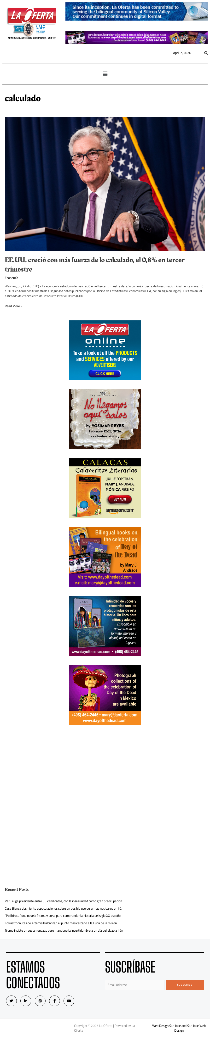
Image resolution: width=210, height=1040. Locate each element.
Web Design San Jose (166, 1026)
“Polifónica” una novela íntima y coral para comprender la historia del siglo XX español (63, 915)
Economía (11, 278)
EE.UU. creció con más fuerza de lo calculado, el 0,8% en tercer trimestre (95, 265)
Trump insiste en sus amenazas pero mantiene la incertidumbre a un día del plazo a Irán (64, 930)
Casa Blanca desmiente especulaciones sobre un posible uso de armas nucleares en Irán (64, 908)
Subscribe (185, 985)
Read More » (13, 306)
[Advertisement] (105, 767)
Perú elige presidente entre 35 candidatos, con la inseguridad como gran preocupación (63, 901)
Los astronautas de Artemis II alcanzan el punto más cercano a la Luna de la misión (61, 923)
